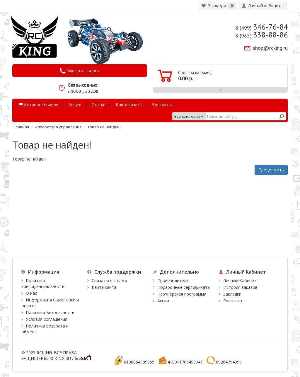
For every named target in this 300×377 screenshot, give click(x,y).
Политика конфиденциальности (42, 283)
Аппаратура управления (58, 126)
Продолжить (271, 170)
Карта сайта (104, 287)
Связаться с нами (109, 280)
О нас (31, 293)
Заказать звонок (80, 70)
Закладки (232, 294)
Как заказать (129, 105)
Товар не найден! (104, 126)
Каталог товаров (39, 105)
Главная (21, 126)
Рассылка (232, 300)
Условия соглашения (46, 319)
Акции (163, 300)
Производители (173, 280)
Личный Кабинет (239, 280)
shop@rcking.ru (270, 48)
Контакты (162, 105)
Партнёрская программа (181, 294)
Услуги (75, 105)
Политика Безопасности (50, 312)
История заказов (240, 287)
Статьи (98, 105)
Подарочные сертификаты (183, 287)
